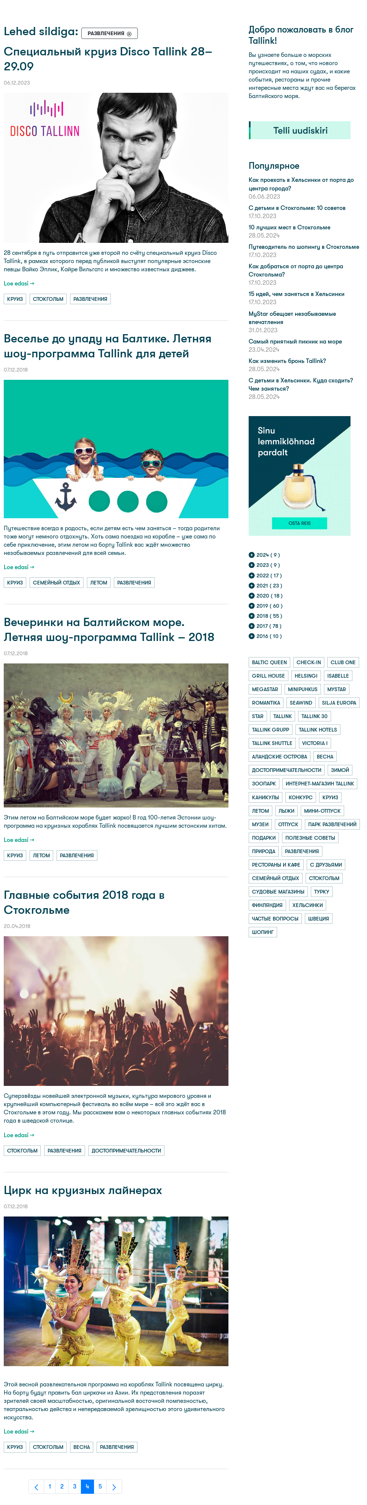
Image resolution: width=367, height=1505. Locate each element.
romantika (266, 703)
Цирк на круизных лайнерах (83, 1190)
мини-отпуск (322, 811)
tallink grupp (270, 730)
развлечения (90, 299)
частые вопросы (275, 919)
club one (343, 662)
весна (81, 1447)
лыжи (286, 811)
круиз (15, 299)
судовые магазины (278, 892)
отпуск (288, 824)
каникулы (265, 797)
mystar (336, 689)
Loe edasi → (19, 283)
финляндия (267, 905)
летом (98, 583)
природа (263, 851)
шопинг (263, 932)
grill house (268, 676)
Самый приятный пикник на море (295, 341)
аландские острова (279, 757)
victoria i (315, 743)
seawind (301, 703)
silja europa (339, 703)
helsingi (306, 676)
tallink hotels (318, 730)
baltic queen (269, 662)
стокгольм (48, 299)
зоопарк (264, 784)
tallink (282, 716)
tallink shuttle (272, 743)
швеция (318, 919)
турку (321, 892)
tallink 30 (314, 716)
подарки (264, 838)
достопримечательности (126, 1151)
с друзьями (326, 865)
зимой (340, 770)
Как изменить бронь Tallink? (287, 360)
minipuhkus (303, 689)
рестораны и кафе (276, 865)
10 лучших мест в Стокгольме (289, 227)
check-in (309, 662)
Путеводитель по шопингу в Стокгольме (304, 246)
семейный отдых (56, 583)
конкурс (301, 797)
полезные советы (310, 838)
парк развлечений (332, 824)
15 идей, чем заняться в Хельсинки (297, 293)
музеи (260, 824)
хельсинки (307, 905)
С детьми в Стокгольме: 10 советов (297, 207)
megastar (265, 689)
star (258, 716)
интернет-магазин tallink (320, 784)
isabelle (338, 676)
